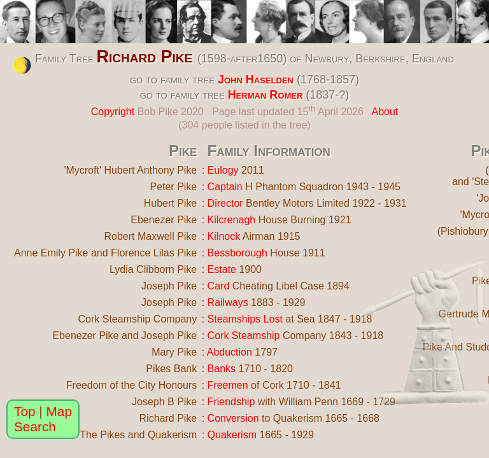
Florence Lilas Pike (154, 252)
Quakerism (232, 434)
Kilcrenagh (232, 219)
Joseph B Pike (164, 401)
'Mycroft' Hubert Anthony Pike (130, 170)
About (384, 111)
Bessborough (237, 252)
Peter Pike (173, 186)
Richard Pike (145, 56)
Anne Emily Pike (51, 252)
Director (225, 203)
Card (219, 286)
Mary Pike (174, 352)
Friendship (231, 401)
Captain (225, 186)
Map (59, 411)
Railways (228, 302)
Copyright (112, 111)
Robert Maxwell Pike (150, 236)
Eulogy (223, 170)
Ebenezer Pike (164, 219)
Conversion (233, 418)
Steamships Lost (245, 319)
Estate (222, 269)
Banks (222, 368)
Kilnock (224, 236)
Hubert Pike (170, 203)
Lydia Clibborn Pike (153, 269)
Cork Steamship (244, 335)
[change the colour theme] (22, 65)
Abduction (229, 352)
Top (25, 411)
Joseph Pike (169, 286)
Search (35, 426)
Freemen (228, 385)
